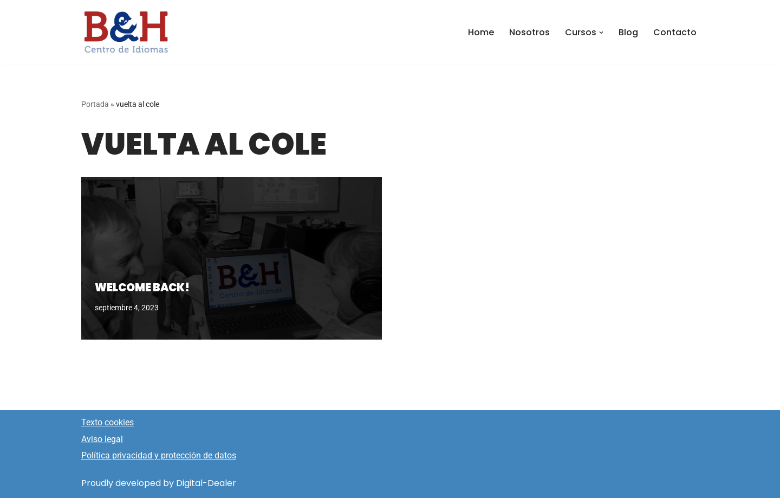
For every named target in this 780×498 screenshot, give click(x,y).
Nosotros (529, 32)
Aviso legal (102, 439)
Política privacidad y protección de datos (158, 455)
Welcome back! (142, 287)
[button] (601, 32)
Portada (95, 104)
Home (481, 32)
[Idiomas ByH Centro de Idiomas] (126, 32)
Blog (628, 32)
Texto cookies (107, 422)
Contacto (675, 32)
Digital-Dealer (206, 483)
